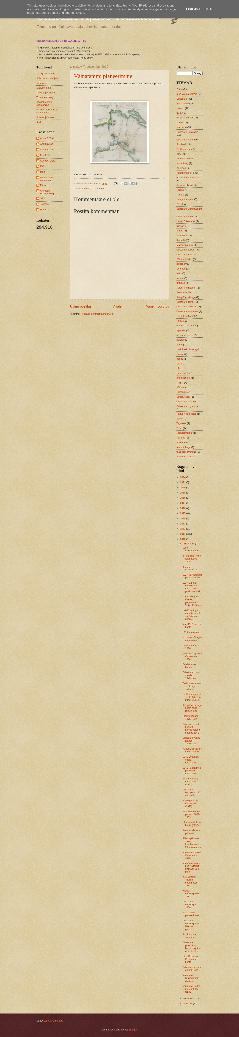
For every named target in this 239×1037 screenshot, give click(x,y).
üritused (180, 282)
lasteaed (181, 268)
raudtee (180, 339)
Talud (179, 428)
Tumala (180, 194)
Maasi (179, 122)
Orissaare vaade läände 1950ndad (191, 740)
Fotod (179, 89)
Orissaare (181, 98)
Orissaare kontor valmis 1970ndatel (191, 675)
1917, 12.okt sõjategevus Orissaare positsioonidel (191, 587)
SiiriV (43, 198)
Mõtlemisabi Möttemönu (46, 179)
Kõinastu (181, 387)
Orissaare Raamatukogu (47, 192)
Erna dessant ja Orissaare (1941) (190, 781)
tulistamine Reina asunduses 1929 (191, 558)
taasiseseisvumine (186, 451)
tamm (179, 344)
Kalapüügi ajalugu (185, 297)
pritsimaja (181, 442)
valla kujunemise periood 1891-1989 (191, 814)
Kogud (179, 382)
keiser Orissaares (185, 221)
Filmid (179, 204)
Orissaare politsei (185, 249)
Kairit (43, 166)
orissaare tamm (184, 335)
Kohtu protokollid (185, 172)
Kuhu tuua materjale (47, 78)
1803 (179, 363)
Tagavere (181, 423)
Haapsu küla (183, 373)
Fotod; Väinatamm (186, 287)
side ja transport (185, 199)
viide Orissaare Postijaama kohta (190, 959)
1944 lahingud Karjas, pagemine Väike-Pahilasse (192, 601)
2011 (183, 533)
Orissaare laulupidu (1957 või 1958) (192, 792)
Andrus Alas (46, 143)
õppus (179, 358)
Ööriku (180, 354)
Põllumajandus (184, 259)
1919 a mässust (190, 632)
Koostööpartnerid (45, 92)
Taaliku (180, 189)
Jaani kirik (181, 292)
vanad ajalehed (184, 117)
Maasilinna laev (184, 245)
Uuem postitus (80, 306)
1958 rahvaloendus (191, 549)
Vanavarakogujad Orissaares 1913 (191, 855)
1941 (179, 368)
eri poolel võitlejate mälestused (192, 638)
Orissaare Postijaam (187, 132)
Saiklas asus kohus (189, 665)
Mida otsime (42, 83)
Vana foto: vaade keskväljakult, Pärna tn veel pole (191, 867)
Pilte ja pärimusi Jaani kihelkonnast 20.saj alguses (191, 842)
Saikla (179, 418)
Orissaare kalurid (185, 401)
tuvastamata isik (185, 456)
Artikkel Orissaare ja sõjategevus (47, 111)
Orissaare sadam (185, 139)
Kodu (39, 122)
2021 (183, 482)
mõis (178, 273)
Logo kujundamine (53, 1020)
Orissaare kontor (185, 301)
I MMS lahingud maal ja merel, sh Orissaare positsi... (191, 614)
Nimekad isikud (184, 158)
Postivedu (181, 144)
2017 (183, 503)
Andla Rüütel (47, 138)
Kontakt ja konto (45, 117)
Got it (208, 9)
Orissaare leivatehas (187, 311)
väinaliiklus (182, 235)
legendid (181, 330)
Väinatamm (98, 188)
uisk (178, 113)
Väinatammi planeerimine (103, 76)
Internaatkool (183, 377)
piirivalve (181, 226)
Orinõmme (182, 392)
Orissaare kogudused (187, 406)
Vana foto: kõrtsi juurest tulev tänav (191, 989)
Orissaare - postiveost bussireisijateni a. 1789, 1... (191, 946)
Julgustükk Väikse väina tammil (192, 750)
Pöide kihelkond (184, 316)
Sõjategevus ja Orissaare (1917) (190, 803)
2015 (183, 513)
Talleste (180, 320)
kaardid (86, 188)
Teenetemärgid (184, 432)
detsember (189, 543)
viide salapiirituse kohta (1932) (191, 823)
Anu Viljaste (46, 149)
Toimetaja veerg (44, 97)
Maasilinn (181, 127)
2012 (183, 528)
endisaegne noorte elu (188, 177)
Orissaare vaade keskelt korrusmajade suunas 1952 (191, 728)
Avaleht (118, 306)
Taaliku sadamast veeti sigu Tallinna (191, 686)
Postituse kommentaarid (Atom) (97, 313)
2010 (183, 539)
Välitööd (180, 437)
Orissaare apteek (185, 216)
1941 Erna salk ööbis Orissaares (190, 759)
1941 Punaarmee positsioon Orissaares (191, 770)
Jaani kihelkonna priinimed (191, 831)
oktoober (188, 1003)
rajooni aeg (182, 163)
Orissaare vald (184, 254)
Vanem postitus (157, 306)
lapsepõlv (181, 263)
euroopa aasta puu (186, 325)
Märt (42, 171)
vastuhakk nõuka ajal (187, 349)
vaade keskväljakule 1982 (191, 893)
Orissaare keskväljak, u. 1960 (191, 904)
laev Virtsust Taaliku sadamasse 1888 (190, 881)
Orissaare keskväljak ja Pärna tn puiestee (190, 925)
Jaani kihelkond (184, 185)
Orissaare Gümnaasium (189, 208)
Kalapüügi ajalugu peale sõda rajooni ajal (191, 708)
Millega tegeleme (45, 73)
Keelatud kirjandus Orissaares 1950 (192, 656)
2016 (183, 508)
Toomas (44, 204)
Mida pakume (43, 87)
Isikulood (181, 168)
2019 (183, 492)
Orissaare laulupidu (186, 306)
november (188, 998)
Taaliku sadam (184, 149)
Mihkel (43, 185)
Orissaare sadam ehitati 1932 (191, 968)
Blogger (133, 1029)
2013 (183, 523)
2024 (183, 477)
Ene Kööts (45, 155)
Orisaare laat (183, 396)
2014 (183, 518)
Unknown (45, 209)
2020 (183, 487)
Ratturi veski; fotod (186, 413)
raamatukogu (183, 447)
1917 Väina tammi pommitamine (192, 576)
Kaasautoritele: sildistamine (44, 103)
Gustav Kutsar (47, 160)
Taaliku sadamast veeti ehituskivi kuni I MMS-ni (191, 697)
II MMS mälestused (190, 568)
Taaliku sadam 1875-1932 (190, 717)
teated (179, 230)
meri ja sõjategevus (186, 94)
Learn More (193, 9)
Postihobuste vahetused (189, 936)
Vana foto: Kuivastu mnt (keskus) (190, 978)
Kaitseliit (180, 240)
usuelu (180, 278)
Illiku (178, 153)
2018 (183, 497)
